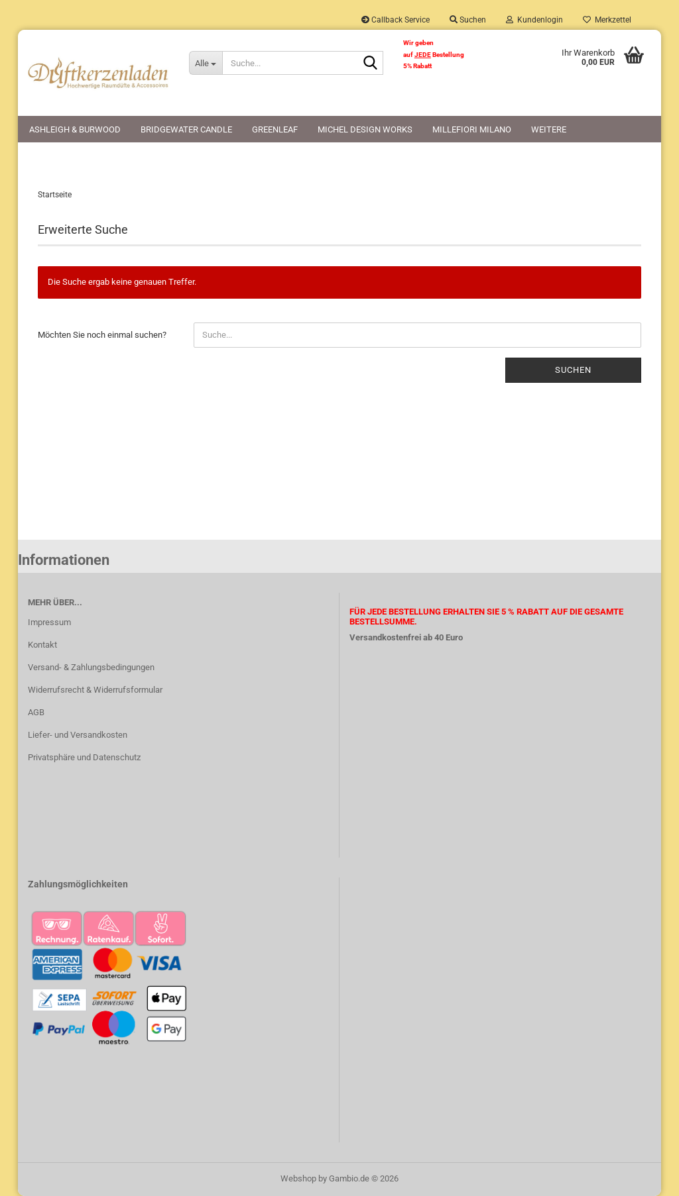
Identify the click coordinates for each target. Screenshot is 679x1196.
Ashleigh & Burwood (75, 129)
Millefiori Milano (471, 129)
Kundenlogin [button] (534, 20)
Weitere (548, 129)
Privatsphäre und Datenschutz (84, 757)
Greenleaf (275, 129)
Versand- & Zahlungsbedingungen (91, 667)
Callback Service (395, 20)
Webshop (298, 1178)
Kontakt (42, 645)
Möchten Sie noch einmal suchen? (102, 335)
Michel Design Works (365, 129)
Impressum (49, 622)
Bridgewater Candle (186, 129)
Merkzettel (607, 20)
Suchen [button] (468, 20)
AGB (36, 712)
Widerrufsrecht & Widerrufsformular (95, 690)
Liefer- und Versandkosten (77, 735)
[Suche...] (205, 63)
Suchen (573, 370)
